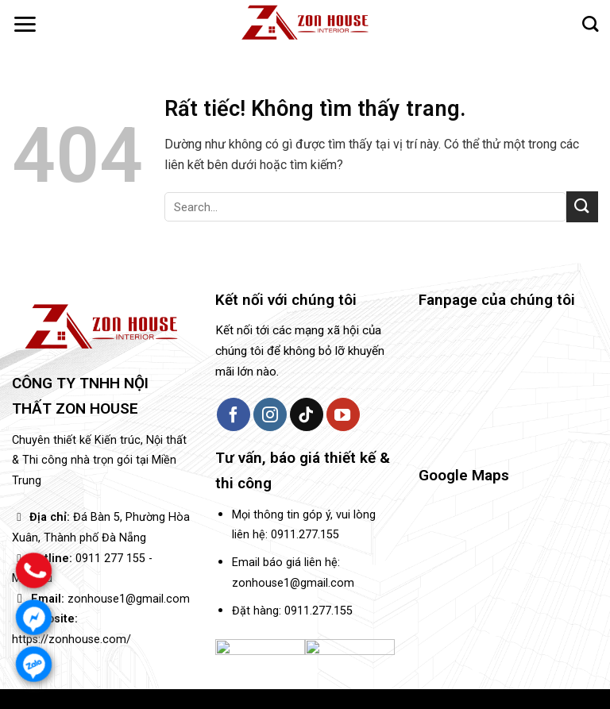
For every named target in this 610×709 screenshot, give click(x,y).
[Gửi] (582, 206)
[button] (24, 24)
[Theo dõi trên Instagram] (270, 414)
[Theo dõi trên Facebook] (233, 414)
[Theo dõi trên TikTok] (306, 414)
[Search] (590, 23)
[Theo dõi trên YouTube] (343, 414)
